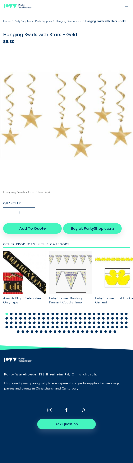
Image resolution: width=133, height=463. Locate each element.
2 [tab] (11, 314)
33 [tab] (29, 318)
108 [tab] (126, 327)
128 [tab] (105, 331)
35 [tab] (39, 318)
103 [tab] (103, 327)
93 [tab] (57, 327)
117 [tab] (55, 331)
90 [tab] (43, 327)
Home (6, 21)
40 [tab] (62, 318)
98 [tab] (80, 327)
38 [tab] (52, 318)
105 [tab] (112, 327)
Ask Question (66, 424)
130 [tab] (115, 331)
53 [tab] (121, 318)
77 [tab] (108, 322)
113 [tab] (36, 331)
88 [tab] (34, 327)
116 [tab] (50, 331)
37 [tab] (48, 318)
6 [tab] (29, 314)
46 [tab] (89, 318)
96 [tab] (71, 327)
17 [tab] (80, 314)
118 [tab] (59, 331)
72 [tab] (85, 322)
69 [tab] (71, 322)
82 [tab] (6, 327)
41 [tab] (66, 318)
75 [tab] (98, 322)
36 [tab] (43, 318)
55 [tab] (6, 322)
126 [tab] (96, 331)
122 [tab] (78, 331)
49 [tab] (103, 318)
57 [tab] (16, 322)
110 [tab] (23, 331)
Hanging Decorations (68, 21)
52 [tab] (117, 318)
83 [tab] (11, 327)
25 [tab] (117, 314)
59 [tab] (25, 322)
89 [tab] (39, 327)
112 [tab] (32, 331)
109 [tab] (18, 331)
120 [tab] (69, 331)
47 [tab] (94, 318)
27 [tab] (126, 314)
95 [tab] (66, 327)
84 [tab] (16, 327)
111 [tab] (27, 331)
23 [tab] (108, 314)
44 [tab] (80, 318)
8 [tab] (39, 314)
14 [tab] (66, 314)
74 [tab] (94, 322)
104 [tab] (108, 327)
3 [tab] (16, 314)
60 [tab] (29, 322)
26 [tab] (121, 314)
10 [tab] (48, 314)
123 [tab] (82, 331)
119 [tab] (64, 331)
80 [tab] (121, 322)
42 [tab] (71, 318)
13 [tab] (62, 314)
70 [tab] (75, 322)
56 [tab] (11, 322)
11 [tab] (52, 314)
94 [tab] (62, 327)
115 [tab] (46, 331)
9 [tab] (43, 314)
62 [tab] (39, 322)
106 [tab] (117, 327)
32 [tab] (25, 318)
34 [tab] (34, 318)
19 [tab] (89, 314)
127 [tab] (101, 331)
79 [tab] (117, 322)
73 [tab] (89, 322)
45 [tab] (85, 318)
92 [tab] (52, 327)
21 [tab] (98, 314)
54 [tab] (126, 318)
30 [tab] (16, 318)
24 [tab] (112, 314)
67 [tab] (62, 322)
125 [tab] (92, 331)
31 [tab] (20, 318)
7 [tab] (34, 314)
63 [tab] (43, 322)
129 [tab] (110, 331)
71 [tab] (80, 322)
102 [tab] (98, 327)
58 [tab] (20, 322)
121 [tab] (73, 331)
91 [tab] (48, 327)
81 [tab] (126, 322)
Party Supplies (22, 21)
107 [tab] (121, 327)
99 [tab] (85, 327)
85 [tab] (20, 327)
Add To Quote (32, 228)
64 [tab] (48, 322)
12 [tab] (57, 314)
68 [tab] (66, 322)
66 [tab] (57, 322)
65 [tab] (52, 322)
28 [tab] (6, 318)
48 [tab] (98, 318)
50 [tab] (108, 318)
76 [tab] (103, 322)
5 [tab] (25, 314)
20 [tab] (94, 314)
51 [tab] (112, 318)
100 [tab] (89, 327)
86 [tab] (25, 327)
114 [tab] (41, 331)
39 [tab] (57, 318)
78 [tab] (112, 322)
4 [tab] (20, 314)
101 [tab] (94, 327)
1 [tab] (6, 314)
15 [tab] (71, 314)
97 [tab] (75, 327)
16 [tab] (75, 314)
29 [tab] (11, 318)
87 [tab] (29, 327)
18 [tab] (85, 314)
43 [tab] (75, 318)
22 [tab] (103, 314)
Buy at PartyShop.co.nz (92, 228)
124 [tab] (87, 331)
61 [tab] (34, 322)
